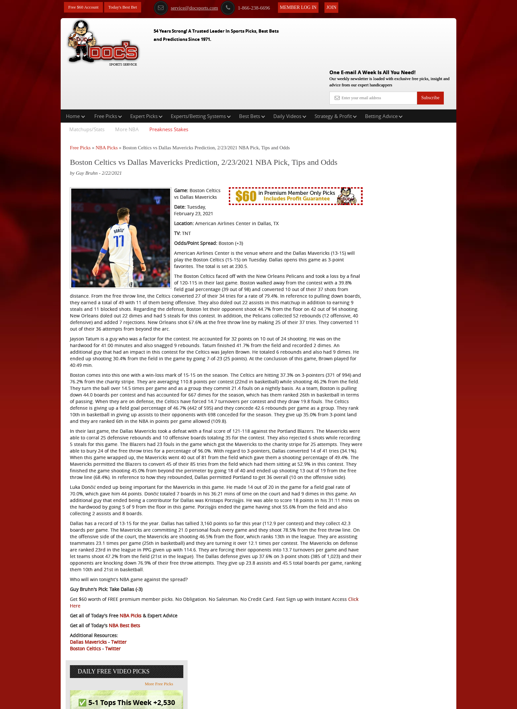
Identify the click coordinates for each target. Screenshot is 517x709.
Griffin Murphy (391, 165)
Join (338, 7)
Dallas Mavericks (88, 671)
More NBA (127, 87)
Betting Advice (384, 74)
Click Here (114, 635)
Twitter (119, 671)
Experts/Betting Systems (201, 74)
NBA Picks (107, 105)
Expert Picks (146, 74)
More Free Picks (428, 121)
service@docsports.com (192, 7)
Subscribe (430, 50)
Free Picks (108, 74)
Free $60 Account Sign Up (390, 244)
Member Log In (305, 7)
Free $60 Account (84, 7)
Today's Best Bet (126, 7)
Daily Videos (289, 74)
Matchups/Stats (87, 87)
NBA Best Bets (124, 655)
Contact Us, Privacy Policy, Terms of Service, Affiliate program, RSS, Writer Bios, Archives (295, 701)
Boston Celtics (85, 678)
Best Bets (252, 74)
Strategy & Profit (336, 74)
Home (75, 74)
